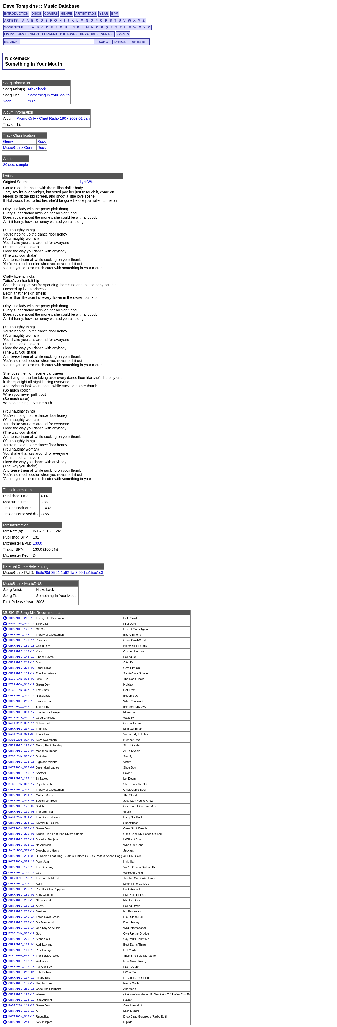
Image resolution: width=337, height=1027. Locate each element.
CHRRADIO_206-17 (21, 839)
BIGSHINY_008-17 (21, 933)
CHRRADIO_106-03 (21, 811)
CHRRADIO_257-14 (21, 911)
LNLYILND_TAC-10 (21, 878)
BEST (22, 34)
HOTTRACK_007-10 (21, 828)
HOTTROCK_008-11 (21, 861)
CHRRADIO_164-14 (21, 673)
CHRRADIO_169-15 (21, 950)
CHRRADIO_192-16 (21, 745)
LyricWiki (87, 182)
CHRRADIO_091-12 (21, 845)
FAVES (72, 34)
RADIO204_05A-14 (21, 723)
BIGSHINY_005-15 (21, 756)
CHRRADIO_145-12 (21, 656)
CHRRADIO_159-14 (21, 640)
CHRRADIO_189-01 (21, 894)
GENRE (66, 14)
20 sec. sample (15, 165)
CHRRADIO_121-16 (21, 762)
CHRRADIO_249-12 (21, 695)
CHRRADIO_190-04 (21, 750)
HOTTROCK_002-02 (21, 767)
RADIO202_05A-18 (21, 817)
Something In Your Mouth (49, 95)
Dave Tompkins (20, 6)
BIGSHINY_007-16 (21, 690)
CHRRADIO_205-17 (21, 822)
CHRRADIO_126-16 (21, 629)
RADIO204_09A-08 (21, 734)
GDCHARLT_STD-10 (21, 717)
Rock (41, 141)
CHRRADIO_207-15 (21, 728)
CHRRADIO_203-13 (21, 922)
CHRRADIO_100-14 (21, 778)
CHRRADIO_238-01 (21, 833)
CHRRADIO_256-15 (21, 889)
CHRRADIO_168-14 (21, 634)
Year (7, 101)
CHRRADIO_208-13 (21, 618)
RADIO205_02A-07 (21, 739)
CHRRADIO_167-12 (21, 977)
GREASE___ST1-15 (21, 706)
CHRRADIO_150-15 (21, 773)
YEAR (103, 14)
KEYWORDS (89, 34)
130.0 (37, 543)
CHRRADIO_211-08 (21, 856)
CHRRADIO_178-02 (21, 806)
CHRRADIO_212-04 (21, 972)
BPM (114, 14)
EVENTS (123, 34)
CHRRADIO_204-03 (21, 667)
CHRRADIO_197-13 (21, 994)
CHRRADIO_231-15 (21, 795)
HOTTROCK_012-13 (21, 1016)
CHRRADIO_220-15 (21, 939)
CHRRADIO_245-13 (21, 701)
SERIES (107, 34)
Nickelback (37, 89)
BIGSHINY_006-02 (21, 679)
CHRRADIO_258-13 (21, 900)
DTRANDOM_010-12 (21, 684)
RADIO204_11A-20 (21, 1005)
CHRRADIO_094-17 (21, 712)
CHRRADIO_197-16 (21, 961)
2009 (32, 101)
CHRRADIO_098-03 (21, 800)
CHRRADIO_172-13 (21, 867)
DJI (62, 34)
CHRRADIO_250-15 (21, 988)
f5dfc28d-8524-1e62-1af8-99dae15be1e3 (69, 572)
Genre (8, 141)
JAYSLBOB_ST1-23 (21, 850)
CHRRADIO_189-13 (21, 645)
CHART (33, 34)
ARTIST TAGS (85, 14)
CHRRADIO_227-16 (21, 883)
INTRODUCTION (16, 14)
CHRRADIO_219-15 (21, 662)
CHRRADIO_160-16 (21, 905)
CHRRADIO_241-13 (21, 1022)
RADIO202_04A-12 (21, 623)
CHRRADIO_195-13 (21, 999)
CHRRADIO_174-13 (21, 966)
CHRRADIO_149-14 (21, 916)
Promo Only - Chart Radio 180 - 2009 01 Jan (53, 118)
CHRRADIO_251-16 (21, 789)
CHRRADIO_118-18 (21, 1011)
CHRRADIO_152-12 (21, 983)
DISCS (36, 14)
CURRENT (50, 34)
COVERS (51, 14)
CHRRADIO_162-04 (21, 944)
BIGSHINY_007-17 (21, 784)
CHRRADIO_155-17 (21, 872)
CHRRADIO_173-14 (21, 928)
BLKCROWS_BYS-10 (21, 955)
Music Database (62, 6)
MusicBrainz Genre (18, 147)
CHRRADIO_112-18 (21, 651)
